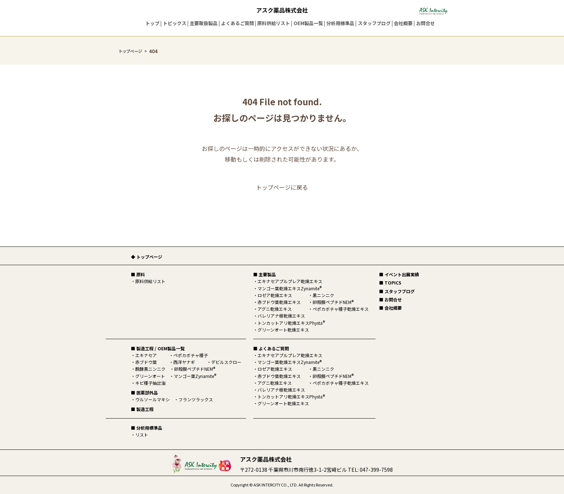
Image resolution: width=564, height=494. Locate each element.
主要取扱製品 (204, 23)
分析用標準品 (340, 23)
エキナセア (146, 355)
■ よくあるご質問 (271, 348)
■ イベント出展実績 (399, 274)
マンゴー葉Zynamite (195, 376)
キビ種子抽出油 (150, 383)
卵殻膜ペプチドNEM (194, 369)
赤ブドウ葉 (146, 362)
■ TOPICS (390, 283)
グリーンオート (150, 376)
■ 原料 (138, 274)
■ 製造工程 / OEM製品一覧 (158, 348)
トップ (152, 23)
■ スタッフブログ (397, 291)
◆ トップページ (146, 257)
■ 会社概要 (390, 308)
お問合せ (425, 23)
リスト (141, 434)
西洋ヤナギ (184, 362)
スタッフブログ (374, 23)
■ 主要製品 (264, 274)
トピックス (174, 23)
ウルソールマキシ (152, 399)
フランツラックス (195, 399)
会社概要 (403, 23)
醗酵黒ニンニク (150, 369)
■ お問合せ (390, 299)
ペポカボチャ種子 (190, 355)
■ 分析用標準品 (146, 428)
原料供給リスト (273, 23)
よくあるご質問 (237, 23)
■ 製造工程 (142, 409)
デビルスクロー (226, 362)
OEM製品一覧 (308, 23)
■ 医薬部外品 (144, 392)
